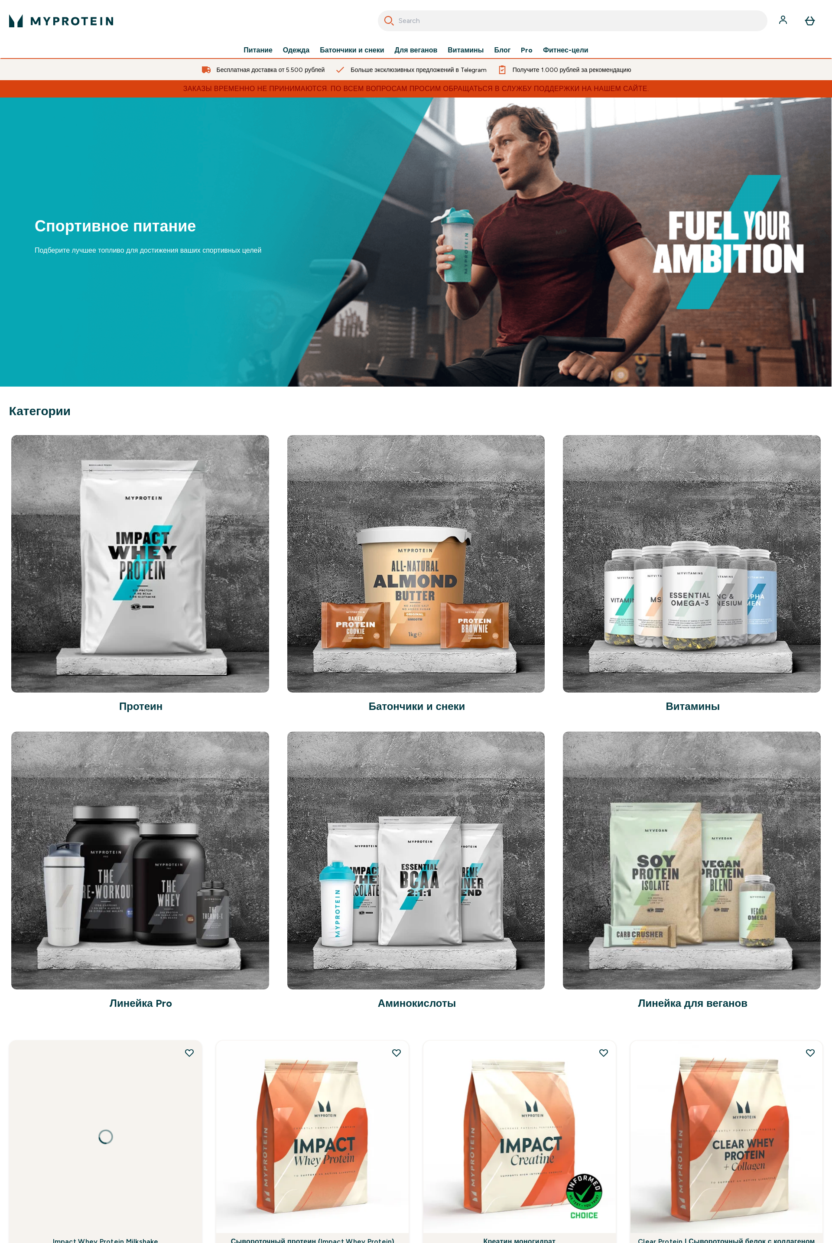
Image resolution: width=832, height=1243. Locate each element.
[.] (416, 242)
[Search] (389, 20)
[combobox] (572, 20)
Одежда (296, 50)
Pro (527, 50)
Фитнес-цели (565, 50)
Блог (502, 50)
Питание (258, 50)
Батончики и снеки (352, 50)
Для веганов (416, 50)
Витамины (466, 50)
